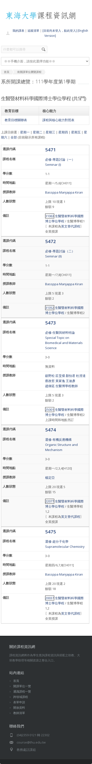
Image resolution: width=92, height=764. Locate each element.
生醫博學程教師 (66, 386)
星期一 (25, 132)
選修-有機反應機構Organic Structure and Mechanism (61, 444)
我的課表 (18, 31)
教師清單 (19, 713)
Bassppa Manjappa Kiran (64, 192)
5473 (50, 323)
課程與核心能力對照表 (58, 120)
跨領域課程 (20, 697)
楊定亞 (50, 477)
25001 (49, 409)
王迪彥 (70, 381)
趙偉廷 (50, 386)
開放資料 (19, 707)
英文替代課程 (70, 226)
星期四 (63, 132)
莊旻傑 (60, 375)
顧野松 (50, 375)
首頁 (16, 681)
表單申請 (19, 702)
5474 (50, 430)
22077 (49, 501)
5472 (50, 241)
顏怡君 (70, 375)
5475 (50, 532)
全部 (14, 137)
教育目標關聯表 (16, 120)
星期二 (37, 132)
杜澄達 (81, 375)
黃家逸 (60, 381)
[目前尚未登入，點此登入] (59, 31)
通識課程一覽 (22, 691)
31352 (49, 307)
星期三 (50, 132)
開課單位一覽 (22, 686)
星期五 (76, 132)
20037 (49, 598)
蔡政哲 (50, 381)
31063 (49, 216)
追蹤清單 (33, 31)
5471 (50, 150)
